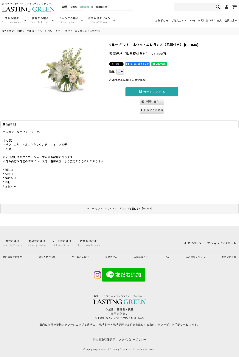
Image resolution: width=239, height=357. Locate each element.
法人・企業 (227, 20)
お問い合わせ (206, 20)
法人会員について (194, 256)
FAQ (192, 20)
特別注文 (14, 256)
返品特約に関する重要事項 (127, 79)
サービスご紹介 (82, 256)
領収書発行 (49, 256)
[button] (152, 110)
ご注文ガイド (179, 20)
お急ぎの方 (161, 20)
